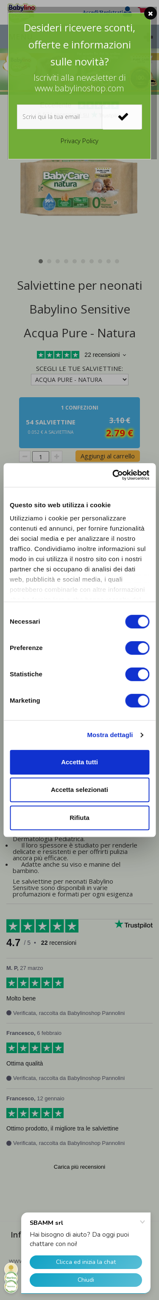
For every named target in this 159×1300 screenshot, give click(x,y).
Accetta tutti (79, 762)
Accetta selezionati (79, 789)
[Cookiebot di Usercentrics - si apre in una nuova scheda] (113, 474)
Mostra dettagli (110, 734)
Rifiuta (79, 817)
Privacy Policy (79, 140)
